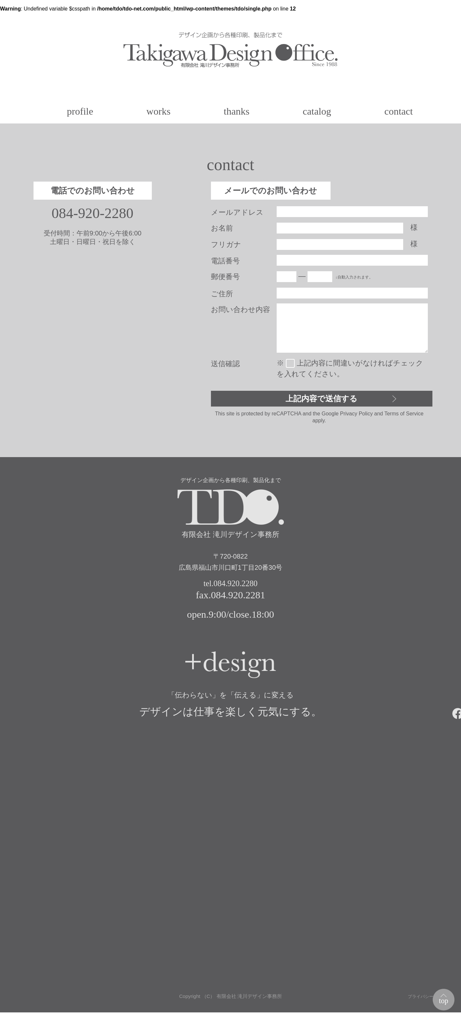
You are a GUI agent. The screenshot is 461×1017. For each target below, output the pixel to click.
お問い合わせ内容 (240, 309)
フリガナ (226, 244)
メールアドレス (237, 212)
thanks (236, 111)
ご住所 (222, 294)
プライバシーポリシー (425, 1001)
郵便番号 (225, 277)
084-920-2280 (92, 213)
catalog (317, 111)
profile (80, 111)
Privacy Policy (356, 416)
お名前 (222, 228)
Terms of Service (404, 416)
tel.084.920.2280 (230, 587)
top (441, 999)
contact (398, 111)
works (158, 111)
